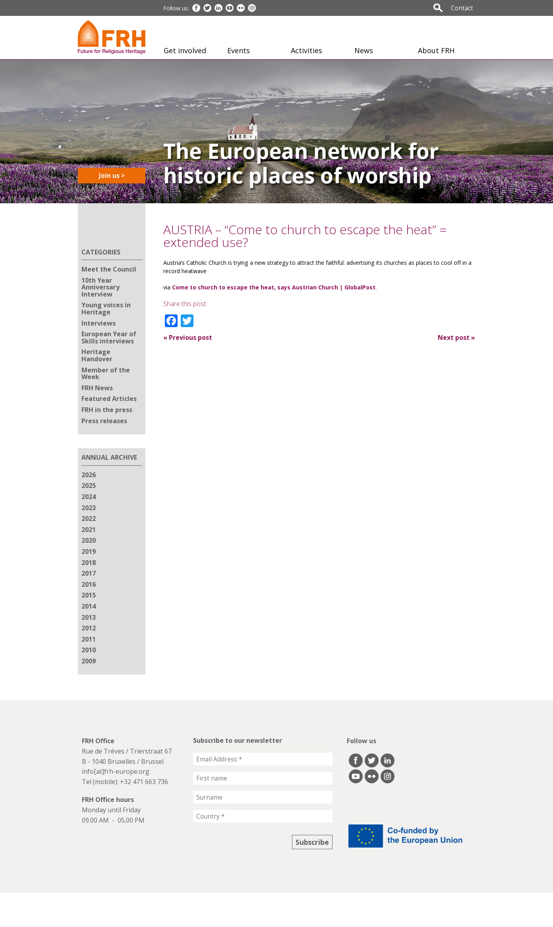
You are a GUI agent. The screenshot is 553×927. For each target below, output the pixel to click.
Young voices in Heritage (106, 308)
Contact (462, 8)
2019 (88, 551)
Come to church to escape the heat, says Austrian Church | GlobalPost (273, 287)
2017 (88, 573)
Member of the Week (105, 374)
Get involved (185, 50)
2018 (88, 562)
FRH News (97, 388)
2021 (88, 529)
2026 (88, 474)
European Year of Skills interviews (108, 337)
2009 (88, 661)
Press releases (104, 420)
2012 (88, 628)
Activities (306, 50)
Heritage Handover (96, 355)
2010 (88, 650)
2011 (88, 639)
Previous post (187, 337)
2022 (88, 518)
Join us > (112, 175)
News (363, 50)
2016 (88, 584)
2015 (88, 595)
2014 (88, 606)
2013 (88, 617)
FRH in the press (106, 409)
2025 (88, 485)
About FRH (436, 50)
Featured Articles (109, 398)
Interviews (98, 323)
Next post (456, 337)
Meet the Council (108, 269)
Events (238, 50)
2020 (88, 540)
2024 (88, 496)
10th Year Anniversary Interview (100, 287)
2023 (88, 507)
